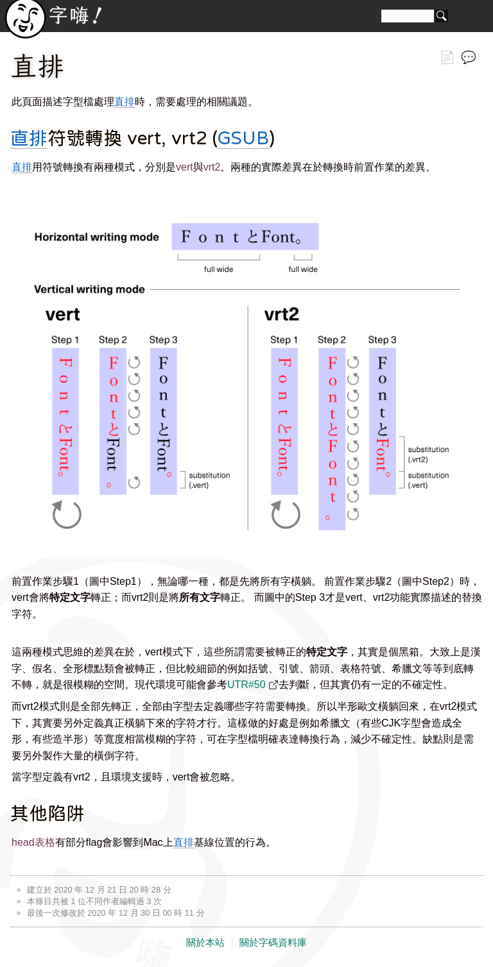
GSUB (243, 138)
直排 (124, 101)
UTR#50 (246, 684)
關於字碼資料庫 (273, 943)
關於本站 (205, 943)
